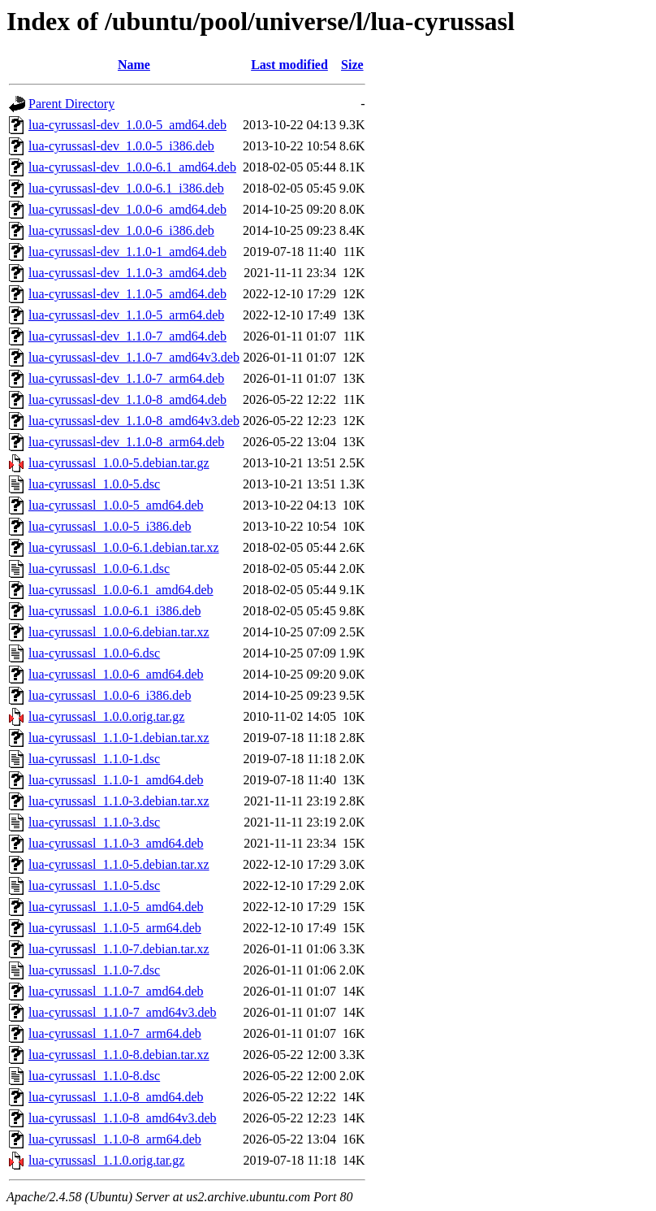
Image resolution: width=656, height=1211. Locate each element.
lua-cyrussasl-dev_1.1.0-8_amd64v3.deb (134, 421)
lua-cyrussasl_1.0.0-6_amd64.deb (116, 674)
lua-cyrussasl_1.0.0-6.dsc (94, 653)
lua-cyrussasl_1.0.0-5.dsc (94, 484)
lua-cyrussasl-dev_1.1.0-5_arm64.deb (126, 315)
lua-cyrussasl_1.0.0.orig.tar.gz (106, 716)
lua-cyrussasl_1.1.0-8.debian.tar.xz (118, 1054)
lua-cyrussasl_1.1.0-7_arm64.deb (114, 1033)
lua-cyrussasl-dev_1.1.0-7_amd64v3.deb (134, 357)
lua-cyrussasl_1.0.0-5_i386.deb (109, 526)
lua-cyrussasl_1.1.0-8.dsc (94, 1076)
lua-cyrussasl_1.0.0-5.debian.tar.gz (118, 463)
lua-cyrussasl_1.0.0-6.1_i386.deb (114, 611)
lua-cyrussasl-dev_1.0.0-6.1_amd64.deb (132, 167)
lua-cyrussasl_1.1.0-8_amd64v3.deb (122, 1118)
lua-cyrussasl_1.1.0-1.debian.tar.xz (118, 737)
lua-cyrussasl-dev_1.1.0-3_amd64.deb (127, 273)
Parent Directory (71, 104)
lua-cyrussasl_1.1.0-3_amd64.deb (116, 843)
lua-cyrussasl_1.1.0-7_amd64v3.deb (122, 1012)
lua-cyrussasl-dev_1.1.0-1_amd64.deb (127, 251)
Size (352, 65)
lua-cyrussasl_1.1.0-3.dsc (94, 822)
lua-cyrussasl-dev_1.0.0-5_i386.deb (121, 146)
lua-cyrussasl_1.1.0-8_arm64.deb (114, 1139)
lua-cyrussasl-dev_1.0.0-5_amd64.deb (127, 125)
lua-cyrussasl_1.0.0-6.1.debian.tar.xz (123, 547)
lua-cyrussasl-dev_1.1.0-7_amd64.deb (127, 336)
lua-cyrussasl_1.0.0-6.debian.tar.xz (118, 632)
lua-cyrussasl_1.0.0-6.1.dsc (99, 568)
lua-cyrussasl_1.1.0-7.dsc (94, 970)
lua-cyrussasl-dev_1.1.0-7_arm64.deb (126, 378)
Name (134, 65)
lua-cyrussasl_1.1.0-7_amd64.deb (116, 991)
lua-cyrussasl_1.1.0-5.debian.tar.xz (118, 864)
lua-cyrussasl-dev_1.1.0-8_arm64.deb (126, 442)
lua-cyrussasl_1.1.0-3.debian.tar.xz (118, 801)
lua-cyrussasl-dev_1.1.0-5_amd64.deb (127, 294)
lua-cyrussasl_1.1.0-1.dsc (94, 759)
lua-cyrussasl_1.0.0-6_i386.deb (109, 695)
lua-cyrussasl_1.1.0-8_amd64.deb (116, 1097)
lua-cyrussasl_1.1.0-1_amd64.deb (116, 780)
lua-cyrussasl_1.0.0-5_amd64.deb (116, 505)
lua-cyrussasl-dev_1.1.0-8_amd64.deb (127, 399)
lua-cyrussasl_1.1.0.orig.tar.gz (106, 1160)
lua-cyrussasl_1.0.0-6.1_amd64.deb (121, 590)
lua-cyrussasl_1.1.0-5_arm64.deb (114, 928)
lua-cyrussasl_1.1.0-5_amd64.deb (116, 907)
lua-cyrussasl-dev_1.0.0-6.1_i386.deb (126, 188)
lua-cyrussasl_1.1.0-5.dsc (94, 885)
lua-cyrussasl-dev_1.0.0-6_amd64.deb (127, 209)
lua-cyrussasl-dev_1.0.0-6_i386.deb (121, 230)
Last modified (289, 65)
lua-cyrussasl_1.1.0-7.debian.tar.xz (118, 949)
